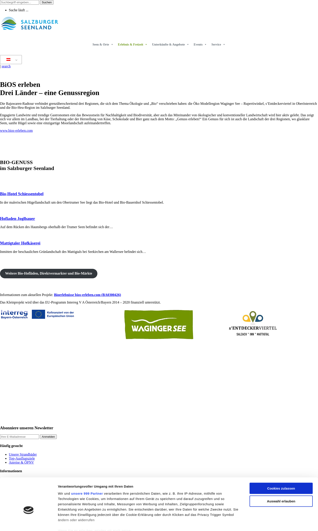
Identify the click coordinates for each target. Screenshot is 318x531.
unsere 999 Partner (87, 468)
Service (218, 44)
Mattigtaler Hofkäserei (20, 243)
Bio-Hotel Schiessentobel (22, 193)
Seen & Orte (103, 44)
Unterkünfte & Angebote (170, 44)
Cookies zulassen (281, 463)
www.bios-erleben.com (16, 130)
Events (200, 44)
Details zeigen (235, 522)
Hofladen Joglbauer (17, 218)
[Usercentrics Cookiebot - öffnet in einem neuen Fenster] (28, 522)
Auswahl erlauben (281, 476)
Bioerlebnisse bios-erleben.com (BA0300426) (87, 295)
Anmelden (48, 436)
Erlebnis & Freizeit (133, 44)
